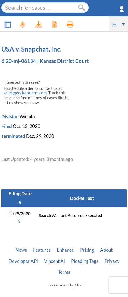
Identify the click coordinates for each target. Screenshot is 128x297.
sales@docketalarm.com (25, 93)
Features (42, 250)
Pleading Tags (84, 261)
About (106, 250)
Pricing (87, 250)
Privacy (112, 261)
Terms (64, 272)
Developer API (23, 261)
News (21, 250)
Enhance (65, 250)
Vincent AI (54, 261)
